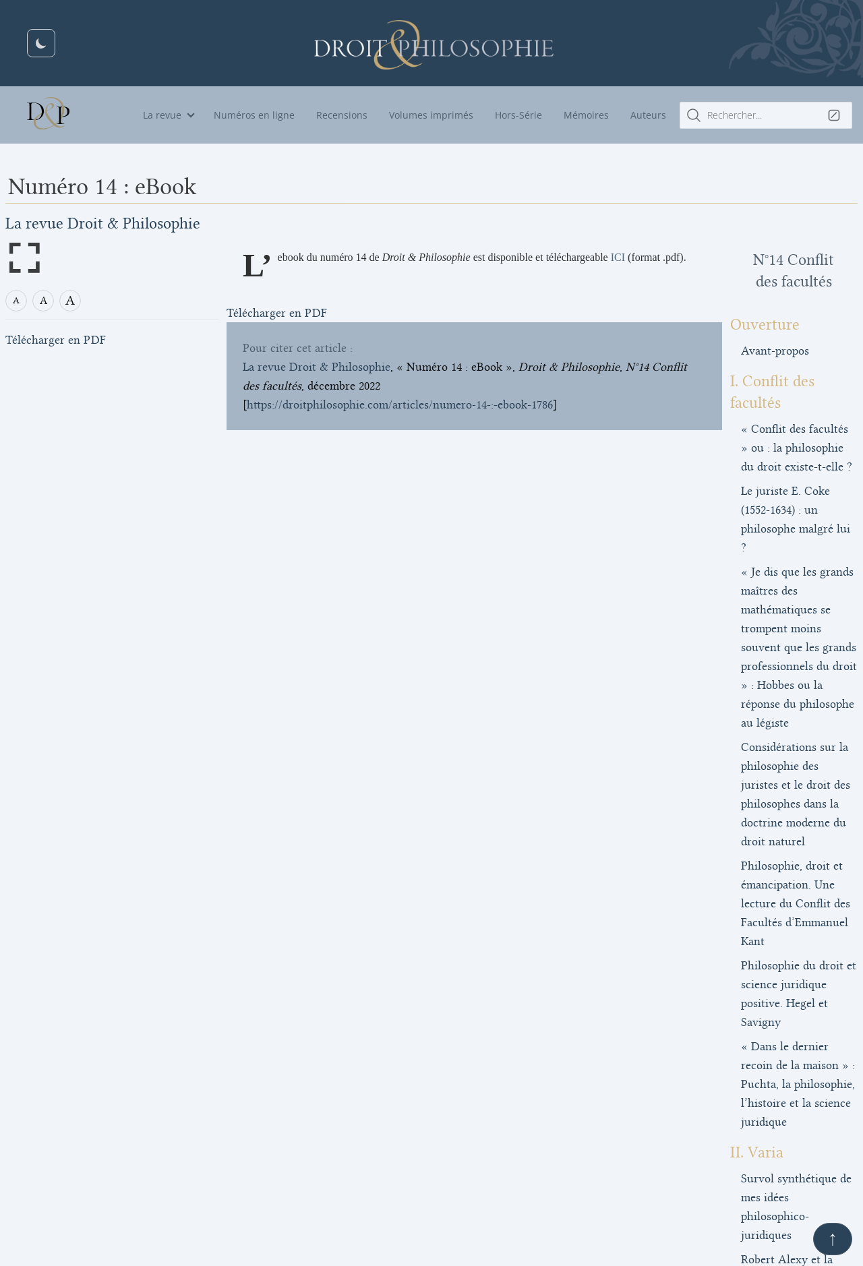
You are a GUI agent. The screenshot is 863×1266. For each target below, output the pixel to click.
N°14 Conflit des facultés (754, 260)
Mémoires (586, 115)
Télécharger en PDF (55, 340)
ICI (619, 257)
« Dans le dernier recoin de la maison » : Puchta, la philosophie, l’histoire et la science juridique (756, 776)
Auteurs (648, 115)
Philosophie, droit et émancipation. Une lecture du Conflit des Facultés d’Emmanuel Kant (749, 671)
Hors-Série (518, 115)
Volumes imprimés (431, 115)
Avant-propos (695, 329)
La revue (162, 115)
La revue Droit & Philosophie (102, 223)
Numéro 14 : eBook (714, 1092)
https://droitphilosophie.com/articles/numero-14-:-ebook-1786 (400, 420)
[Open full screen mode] (24, 257)
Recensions (341, 115)
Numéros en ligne (254, 115)
